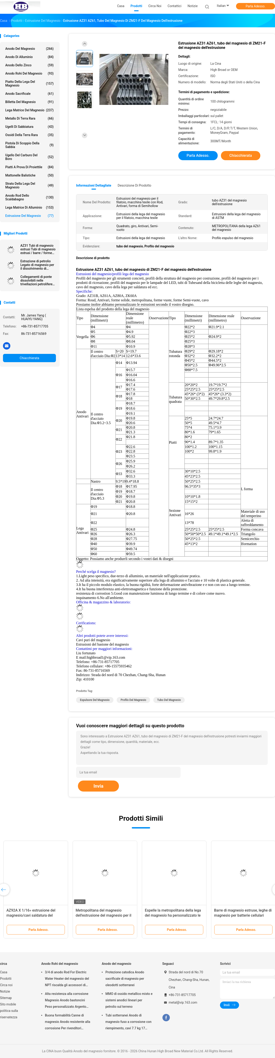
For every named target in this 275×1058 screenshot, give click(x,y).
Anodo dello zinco (29, 65)
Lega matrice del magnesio (29, 110)
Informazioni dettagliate (93, 185)
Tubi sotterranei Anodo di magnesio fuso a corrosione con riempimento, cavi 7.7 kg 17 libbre (128, 1022)
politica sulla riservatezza (9, 1014)
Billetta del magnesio (29, 102)
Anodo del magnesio (29, 48)
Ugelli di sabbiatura (29, 126)
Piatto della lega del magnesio (29, 83)
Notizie (5, 991)
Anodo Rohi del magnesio (29, 73)
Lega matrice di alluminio (29, 207)
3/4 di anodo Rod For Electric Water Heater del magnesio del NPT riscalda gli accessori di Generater (67, 979)
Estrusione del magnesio (29, 215)
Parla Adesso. (255, 6)
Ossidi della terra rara (29, 135)
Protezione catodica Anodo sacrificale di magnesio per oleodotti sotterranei (124, 978)
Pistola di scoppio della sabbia (29, 145)
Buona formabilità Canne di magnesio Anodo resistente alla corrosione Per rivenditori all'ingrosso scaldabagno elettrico (67, 1022)
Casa (3, 972)
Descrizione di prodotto (134, 185)
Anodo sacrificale (29, 93)
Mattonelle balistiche (29, 175)
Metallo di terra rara (29, 118)
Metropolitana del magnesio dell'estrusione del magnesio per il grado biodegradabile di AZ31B (103, 915)
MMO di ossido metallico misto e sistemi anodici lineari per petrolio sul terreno (129, 1000)
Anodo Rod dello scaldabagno (29, 197)
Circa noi (6, 985)
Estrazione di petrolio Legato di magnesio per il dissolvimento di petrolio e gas (37, 264)
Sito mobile (8, 1004)
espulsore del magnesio (95, 700)
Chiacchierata (29, 358)
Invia (98, 786)
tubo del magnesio (169, 700)
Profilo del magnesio (133, 700)
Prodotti (5, 978)
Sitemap (6, 998)
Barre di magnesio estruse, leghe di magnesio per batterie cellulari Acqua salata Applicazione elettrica (243, 915)
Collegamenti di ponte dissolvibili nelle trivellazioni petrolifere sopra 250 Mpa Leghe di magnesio (37, 280)
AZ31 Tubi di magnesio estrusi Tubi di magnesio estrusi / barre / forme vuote (37, 249)
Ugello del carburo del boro (29, 157)
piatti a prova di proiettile (29, 167)
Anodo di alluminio (29, 57)
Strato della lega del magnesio (29, 185)
